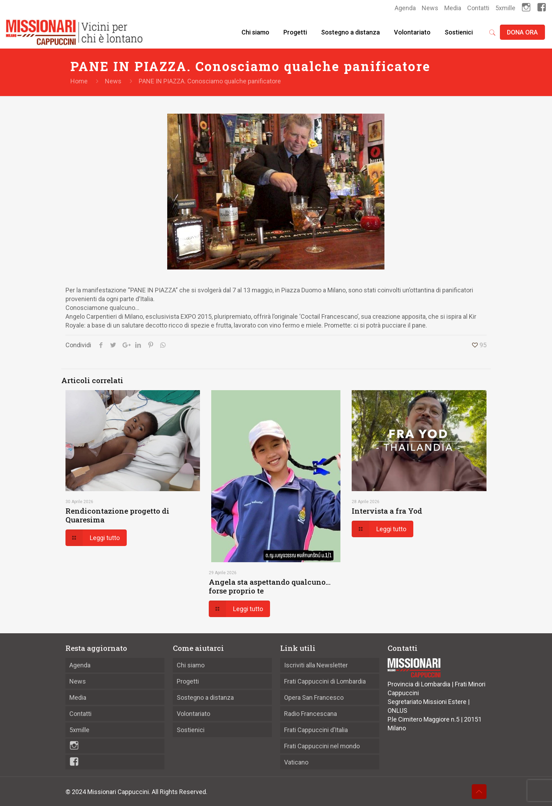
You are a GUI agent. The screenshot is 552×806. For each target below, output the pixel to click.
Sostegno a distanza (205, 697)
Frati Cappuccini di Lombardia (325, 681)
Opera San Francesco (314, 697)
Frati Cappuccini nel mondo (322, 746)
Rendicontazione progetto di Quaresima (117, 515)
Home (79, 81)
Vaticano (296, 762)
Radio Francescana (310, 713)
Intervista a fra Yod (387, 511)
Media (452, 8)
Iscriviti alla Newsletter (316, 665)
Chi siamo (191, 665)
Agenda (405, 8)
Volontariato (193, 713)
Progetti (188, 681)
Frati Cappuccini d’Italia (316, 730)
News (430, 8)
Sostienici (191, 730)
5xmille (505, 8)
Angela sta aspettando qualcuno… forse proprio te (270, 586)
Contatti (478, 8)
